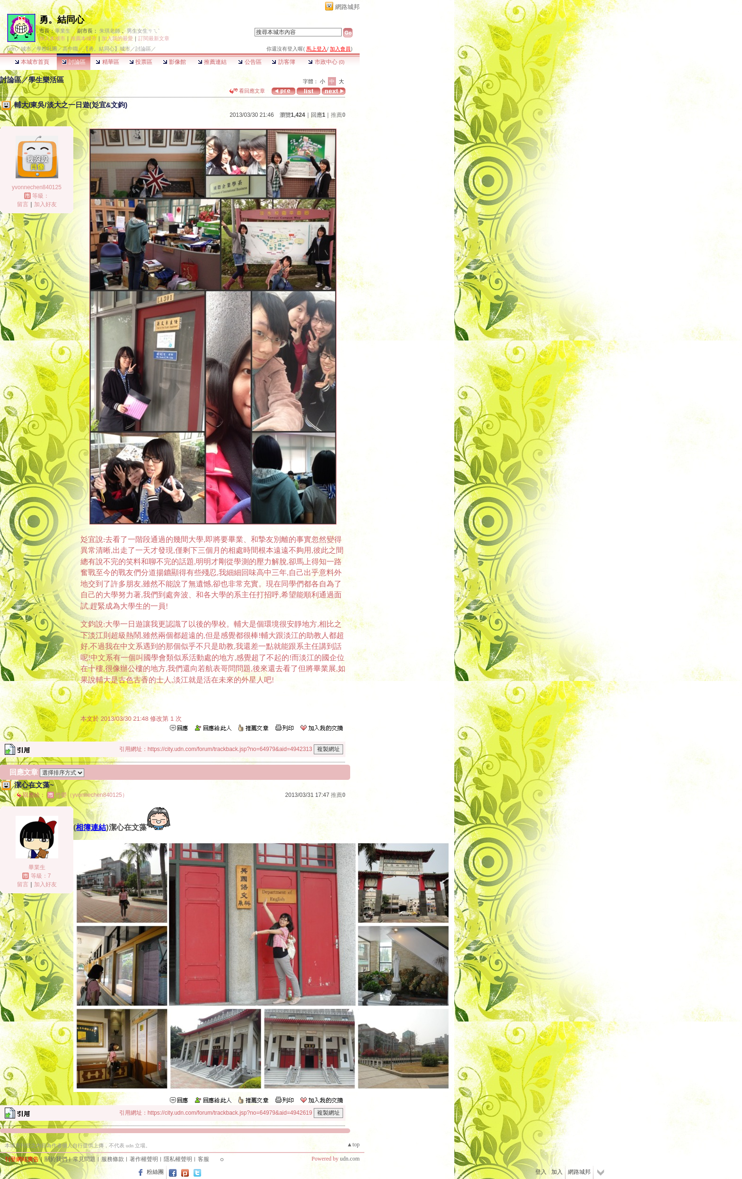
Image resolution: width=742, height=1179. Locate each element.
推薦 (338, 115)
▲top (353, 1144)
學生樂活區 (46, 80)
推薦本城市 (84, 38)
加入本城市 (52, 38)
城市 (26, 49)
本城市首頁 (32, 62)
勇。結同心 (61, 20)
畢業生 (63, 31)
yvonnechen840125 (37, 187)
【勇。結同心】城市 (106, 49)
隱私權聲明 (178, 1159)
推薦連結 (212, 62)
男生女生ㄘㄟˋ (143, 31)
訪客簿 (283, 62)
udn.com (350, 1158)
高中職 (70, 49)
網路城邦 (347, 6)
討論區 (73, 62)
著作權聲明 (144, 1159)
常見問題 (84, 1159)
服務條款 (112, 1159)
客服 (203, 1159)
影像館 (174, 62)
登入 (541, 1172)
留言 (22, 204)
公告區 (249, 62)
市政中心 (326, 62)
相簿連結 (91, 827)
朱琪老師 (109, 31)
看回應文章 (247, 91)
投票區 (140, 62)
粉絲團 (155, 1172)
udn (11, 49)
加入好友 (45, 204)
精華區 (107, 62)
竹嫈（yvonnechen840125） (91, 795)
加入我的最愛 (117, 38)
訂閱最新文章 (153, 38)
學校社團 (46, 49)
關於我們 (55, 1159)
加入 (557, 1172)
